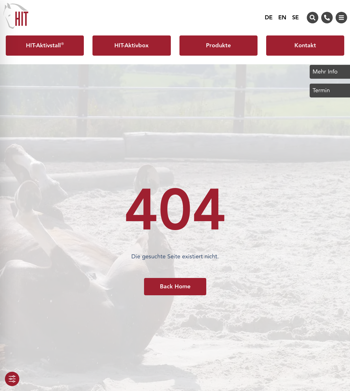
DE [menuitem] (269, 17)
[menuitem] (268, 17)
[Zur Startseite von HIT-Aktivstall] (16, 16)
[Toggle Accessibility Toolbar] (12, 379)
